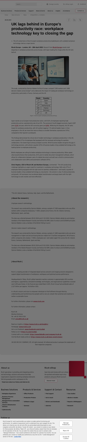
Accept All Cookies (66, 437)
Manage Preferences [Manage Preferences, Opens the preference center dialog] (66, 424)
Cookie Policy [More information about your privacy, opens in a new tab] (17, 436)
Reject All (66, 431)
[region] (43, 430)
